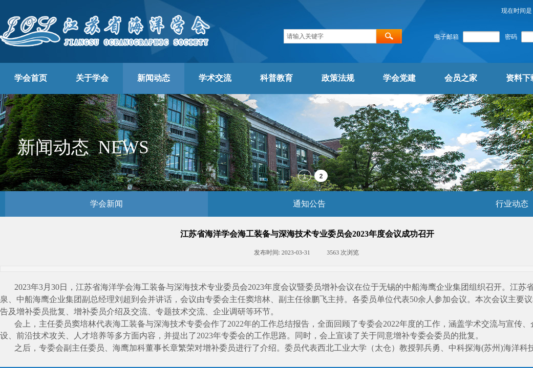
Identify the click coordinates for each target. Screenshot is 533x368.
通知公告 (309, 203)
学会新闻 (106, 203)
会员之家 (460, 78)
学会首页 (30, 78)
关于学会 (92, 78)
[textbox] (330, 36)
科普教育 (276, 78)
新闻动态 (153, 78)
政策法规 (338, 78)
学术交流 (215, 78)
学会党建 (399, 78)
